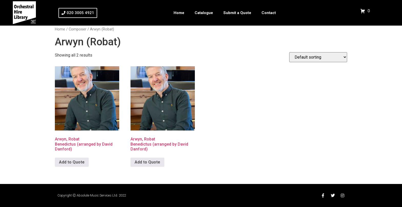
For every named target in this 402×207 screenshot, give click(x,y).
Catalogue (204, 12)
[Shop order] (318, 57)
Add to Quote (72, 162)
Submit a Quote (237, 12)
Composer (77, 29)
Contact (269, 12)
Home (179, 12)
